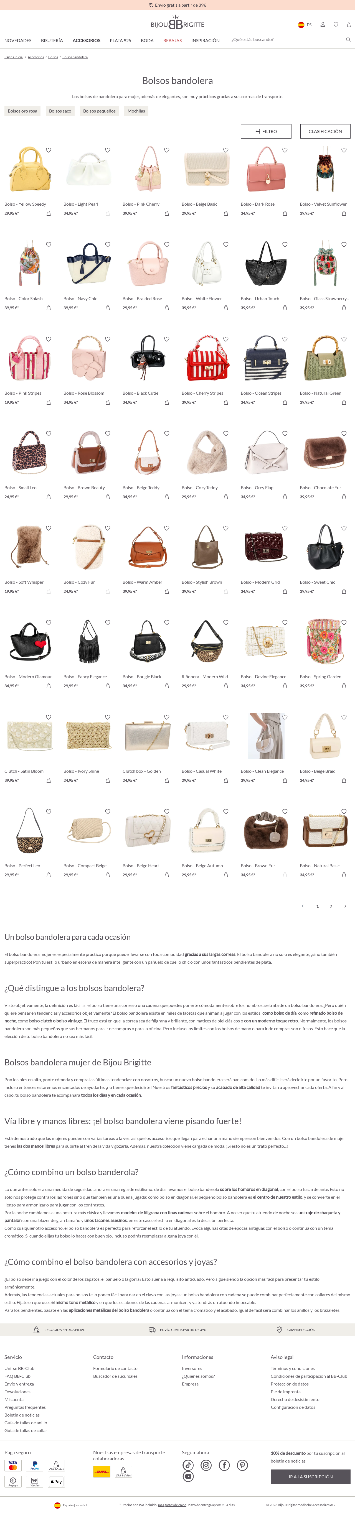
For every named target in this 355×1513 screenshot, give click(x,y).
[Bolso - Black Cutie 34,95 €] (148, 371)
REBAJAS (172, 40)
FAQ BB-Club (17, 1376)
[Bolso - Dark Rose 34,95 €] (266, 182)
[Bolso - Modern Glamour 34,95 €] (29, 655)
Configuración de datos (293, 1407)
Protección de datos (290, 1383)
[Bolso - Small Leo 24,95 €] (29, 466)
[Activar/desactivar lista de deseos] (48, 150)
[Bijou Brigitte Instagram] (206, 1465)
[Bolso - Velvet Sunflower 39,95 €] (325, 182)
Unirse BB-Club (19, 1368)
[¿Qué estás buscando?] (290, 39)
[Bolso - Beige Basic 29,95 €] (207, 182)
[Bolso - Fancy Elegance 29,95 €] (89, 655)
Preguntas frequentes (25, 1407)
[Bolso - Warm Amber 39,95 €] (148, 560)
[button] (322, 24)
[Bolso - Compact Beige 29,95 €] (89, 844)
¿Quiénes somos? (198, 1376)
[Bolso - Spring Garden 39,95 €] (325, 655)
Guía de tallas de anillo (25, 1422)
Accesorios (86, 40)
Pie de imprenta (286, 1391)
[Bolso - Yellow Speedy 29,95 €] (29, 182)
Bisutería (52, 40)
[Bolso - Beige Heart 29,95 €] (148, 844)
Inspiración (205, 40)
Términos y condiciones (293, 1368)
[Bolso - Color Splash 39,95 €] (29, 277)
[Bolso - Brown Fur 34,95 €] (266, 844)
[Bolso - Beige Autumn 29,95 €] (207, 844)
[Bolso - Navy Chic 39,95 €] (89, 277)
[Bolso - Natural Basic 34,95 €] (325, 844)
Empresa (190, 1383)
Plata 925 (120, 40)
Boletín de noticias (22, 1414)
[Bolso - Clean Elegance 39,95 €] (266, 750)
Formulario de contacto (115, 1368)
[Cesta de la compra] (349, 24)
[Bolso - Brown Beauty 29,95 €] (89, 466)
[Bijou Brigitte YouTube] (188, 1476)
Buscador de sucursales (115, 1376)
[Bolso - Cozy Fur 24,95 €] (89, 560)
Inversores (192, 1368)
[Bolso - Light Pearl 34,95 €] (89, 182)
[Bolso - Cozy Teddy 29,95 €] (207, 466)
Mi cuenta (14, 1399)
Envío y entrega (19, 1383)
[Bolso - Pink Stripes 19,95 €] (29, 371)
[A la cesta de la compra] (48, 213)
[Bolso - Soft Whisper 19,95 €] (29, 560)
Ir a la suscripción (311, 1476)
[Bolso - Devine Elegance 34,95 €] (266, 655)
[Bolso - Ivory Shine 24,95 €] (89, 750)
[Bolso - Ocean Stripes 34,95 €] (266, 371)
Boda (147, 40)
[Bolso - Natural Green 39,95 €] (325, 371)
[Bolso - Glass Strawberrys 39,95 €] (325, 277)
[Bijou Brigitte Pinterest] (242, 1465)
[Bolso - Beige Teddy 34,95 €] (148, 466)
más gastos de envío (172, 1505)
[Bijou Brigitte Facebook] (224, 1465)
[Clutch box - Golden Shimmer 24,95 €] (148, 750)
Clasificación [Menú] (325, 131)
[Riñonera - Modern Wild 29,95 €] (207, 655)
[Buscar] (348, 39)
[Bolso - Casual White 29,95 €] (207, 750)
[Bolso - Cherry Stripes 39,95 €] (207, 371)
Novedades (17, 40)
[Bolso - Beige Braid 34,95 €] (325, 750)
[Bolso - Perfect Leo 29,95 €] (29, 844)
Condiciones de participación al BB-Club (309, 1376)
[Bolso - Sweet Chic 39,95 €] (325, 560)
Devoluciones (17, 1391)
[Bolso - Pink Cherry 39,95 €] (148, 182)
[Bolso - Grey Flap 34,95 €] (266, 466)
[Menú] (266, 131)
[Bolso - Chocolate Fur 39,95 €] (325, 466)
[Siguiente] (344, 906)
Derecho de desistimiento (295, 1399)
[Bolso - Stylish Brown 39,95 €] (207, 560)
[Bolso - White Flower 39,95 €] (207, 277)
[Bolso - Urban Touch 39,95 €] (266, 277)
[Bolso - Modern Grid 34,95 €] (266, 560)
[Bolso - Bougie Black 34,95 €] (148, 655)
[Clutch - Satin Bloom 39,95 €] (29, 750)
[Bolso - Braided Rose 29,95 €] (148, 277)
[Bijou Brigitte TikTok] (188, 1465)
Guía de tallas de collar (25, 1430)
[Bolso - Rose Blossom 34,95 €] (89, 371)
